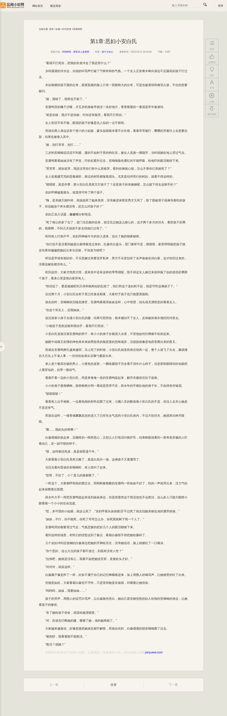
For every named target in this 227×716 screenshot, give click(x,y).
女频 (58, 29)
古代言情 (66, 29)
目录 (113, 684)
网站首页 (37, 5)
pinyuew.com (154, 652)
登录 (220, 5)
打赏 (212, 98)
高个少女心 (107, 51)
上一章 (53, 684)
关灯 (212, 72)
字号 (212, 84)
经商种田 (77, 29)
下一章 (173, 684)
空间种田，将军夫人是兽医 (75, 51)
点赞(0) (212, 59)
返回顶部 (211, 111)
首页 (51, 29)
